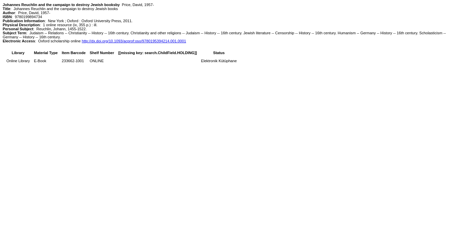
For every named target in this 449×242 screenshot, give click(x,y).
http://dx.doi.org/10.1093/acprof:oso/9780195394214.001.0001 (134, 41)
